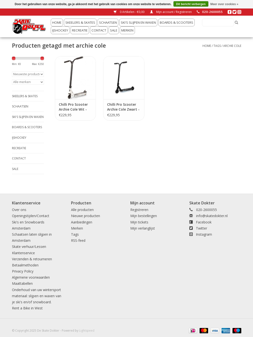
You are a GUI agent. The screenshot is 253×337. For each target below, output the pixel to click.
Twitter (201, 228)
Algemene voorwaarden (31, 277)
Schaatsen (108, 22)
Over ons (19, 209)
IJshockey (60, 30)
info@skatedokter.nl (212, 215)
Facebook (204, 222)
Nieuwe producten (85, 215)
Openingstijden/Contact (30, 215)
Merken (127, 30)
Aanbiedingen (81, 222)
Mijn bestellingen (143, 215)
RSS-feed (78, 240)
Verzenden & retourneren (32, 259)
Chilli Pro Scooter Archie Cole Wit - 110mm (73, 107)
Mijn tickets (139, 222)
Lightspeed (86, 330)
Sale (113, 30)
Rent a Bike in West (27, 308)
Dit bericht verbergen (191, 4)
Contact (98, 30)
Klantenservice (23, 253)
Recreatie (80, 30)
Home (56, 22)
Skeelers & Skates (80, 22)
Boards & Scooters (176, 22)
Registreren (139, 209)
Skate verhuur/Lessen (29, 246)
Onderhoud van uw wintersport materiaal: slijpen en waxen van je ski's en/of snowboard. (36, 295)
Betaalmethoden (25, 265)
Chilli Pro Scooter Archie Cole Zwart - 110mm (123, 107)
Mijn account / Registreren (171, 12)
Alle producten (82, 209)
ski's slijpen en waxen (138, 22)
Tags (217, 46)
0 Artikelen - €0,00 (129, 12)
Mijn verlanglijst (142, 228)
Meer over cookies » (224, 4)
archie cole (232, 46)
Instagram (204, 234)
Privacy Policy (22, 271)
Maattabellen (22, 283)
